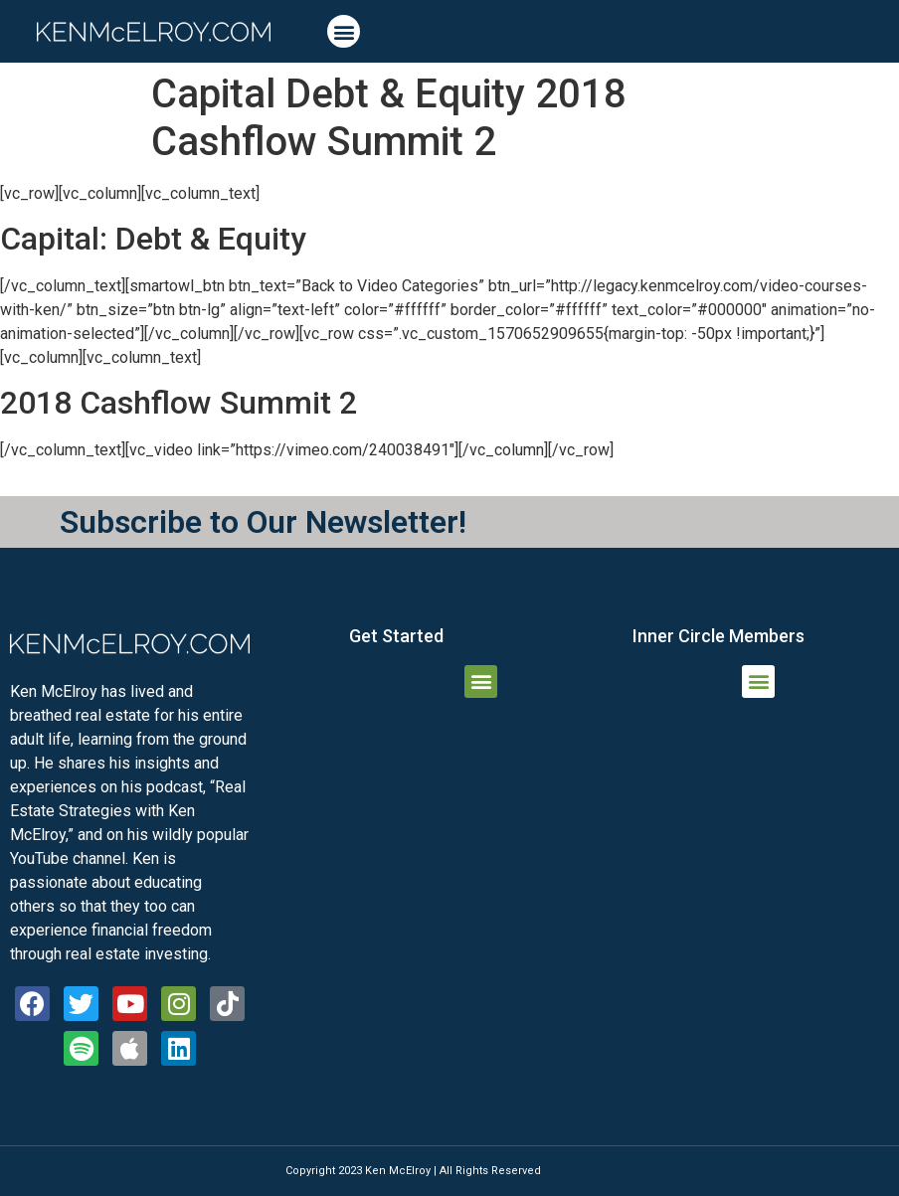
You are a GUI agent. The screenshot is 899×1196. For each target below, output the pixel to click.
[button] (343, 31)
